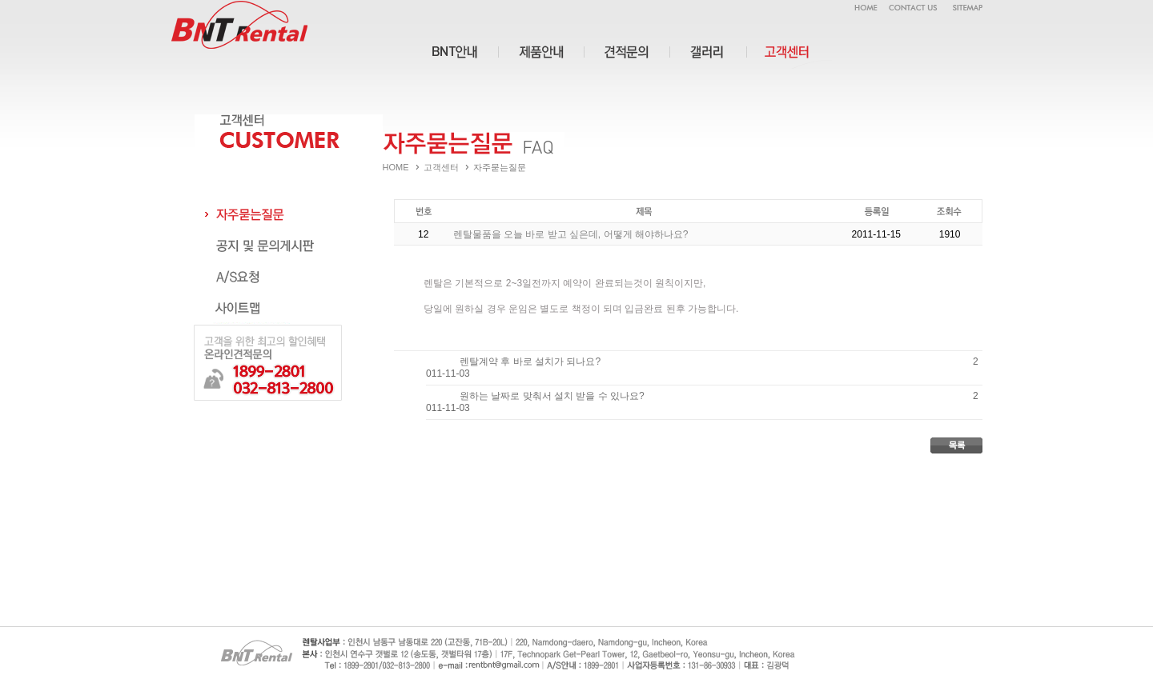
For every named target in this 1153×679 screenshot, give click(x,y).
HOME (396, 167)
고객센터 (441, 167)
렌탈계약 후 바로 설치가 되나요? (530, 361)
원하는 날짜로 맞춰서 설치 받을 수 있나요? (552, 395)
